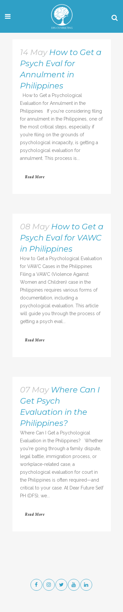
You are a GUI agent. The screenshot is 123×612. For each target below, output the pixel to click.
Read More (35, 177)
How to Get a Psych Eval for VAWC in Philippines (61, 238)
